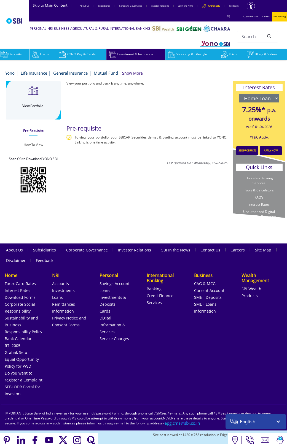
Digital (105, 318)
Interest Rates (259, 204)
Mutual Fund (106, 73)
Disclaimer (16, 260)
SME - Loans (205, 304)
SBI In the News (185, 5)
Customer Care (250, 16)
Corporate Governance (130, 5)
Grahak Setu (16, 352)
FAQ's (259, 197)
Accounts (60, 283)
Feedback (233, 5)
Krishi (229, 54)
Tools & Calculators (259, 190)
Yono (10, 73)
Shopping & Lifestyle (187, 54)
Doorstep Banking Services (259, 180)
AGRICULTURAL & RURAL (89, 28)
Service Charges (114, 338)
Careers (266, 16)
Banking (154, 288)
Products (250, 295)
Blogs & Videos (262, 54)
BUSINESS (61, 28)
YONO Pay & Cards (77, 54)
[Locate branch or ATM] (235, 440)
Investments (63, 290)
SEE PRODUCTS (247, 150)
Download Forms (20, 297)
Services (154, 302)
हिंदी (228, 16)
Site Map (263, 250)
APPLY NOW (271, 150)
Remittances (63, 304)
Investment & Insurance (131, 54)
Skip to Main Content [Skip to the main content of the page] (52, 5)
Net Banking (279, 16)
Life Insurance (34, 73)
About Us (84, 5)
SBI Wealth (251, 288)
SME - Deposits (208, 297)
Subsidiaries (104, 5)
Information (63, 311)
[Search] (269, 35)
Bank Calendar (18, 338)
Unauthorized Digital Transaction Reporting (259, 214)
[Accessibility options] (251, 6)
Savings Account (115, 283)
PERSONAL (38, 28)
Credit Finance (160, 295)
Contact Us (210, 250)
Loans (40, 54)
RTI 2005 (12, 345)
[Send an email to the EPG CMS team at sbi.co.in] (182, 423)
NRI (50, 28)
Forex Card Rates (20, 283)
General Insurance (70, 73)
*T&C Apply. (259, 137)
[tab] (33, 130)
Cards (105, 311)
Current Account (209, 290)
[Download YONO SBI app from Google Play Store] (33, 179)
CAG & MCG (205, 283)
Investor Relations (160, 5)
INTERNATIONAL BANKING (130, 28)
